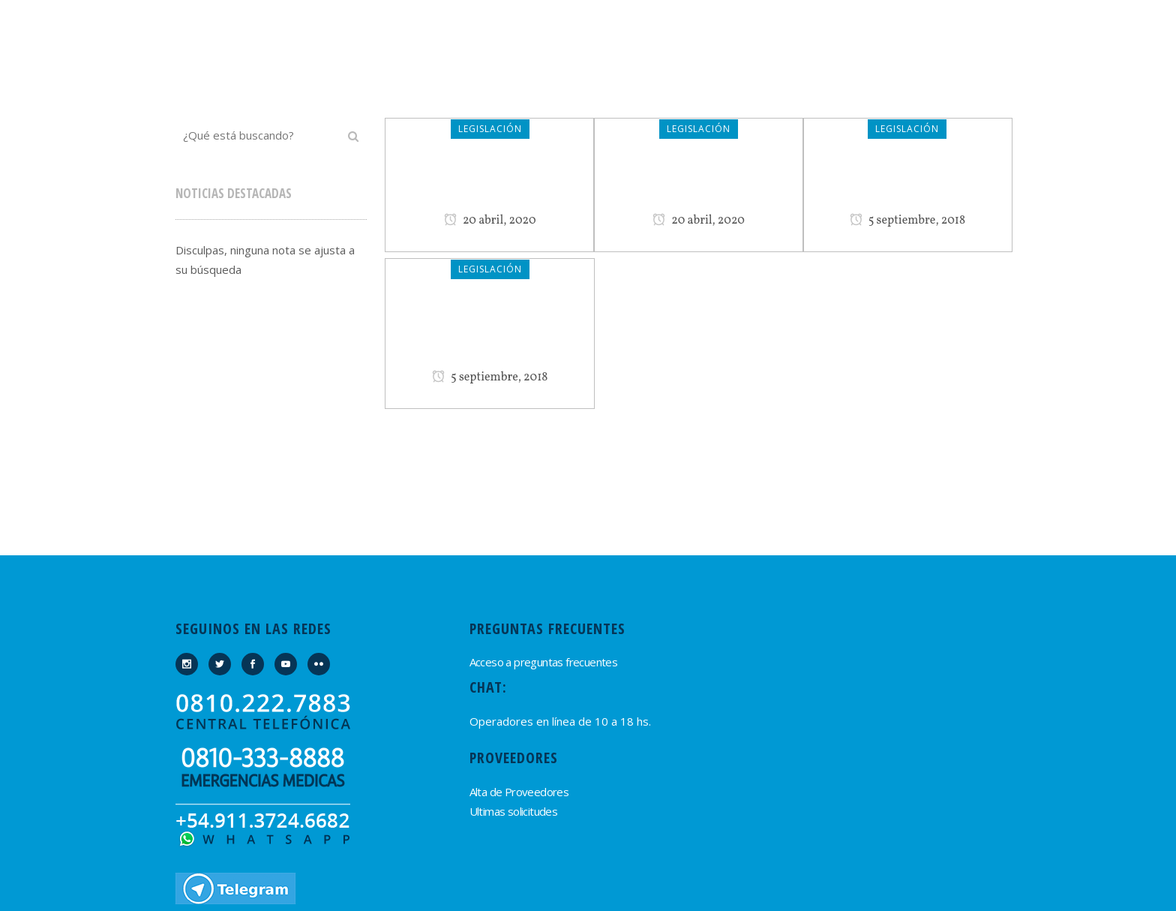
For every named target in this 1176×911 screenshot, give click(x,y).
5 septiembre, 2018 (908, 220)
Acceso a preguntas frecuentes (544, 661)
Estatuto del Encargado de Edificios (490, 331)
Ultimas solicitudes (514, 811)
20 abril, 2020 (490, 220)
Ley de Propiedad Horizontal (907, 183)
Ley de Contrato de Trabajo (490, 183)
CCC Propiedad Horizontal (698, 183)
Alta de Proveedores (519, 791)
